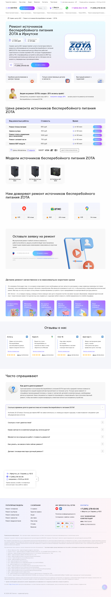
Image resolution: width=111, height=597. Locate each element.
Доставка (34, 518)
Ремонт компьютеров (12, 515)
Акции (30, 2)
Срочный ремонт (28, 8)
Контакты (45, 2)
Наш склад (22, 2)
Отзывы (33, 524)
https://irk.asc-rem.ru (14, 584)
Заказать (97, 127)
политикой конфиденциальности (45, 258)
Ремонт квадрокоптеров (13, 521)
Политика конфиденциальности (65, 514)
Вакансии (37, 2)
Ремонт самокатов (11, 518)
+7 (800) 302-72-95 (79, 8)
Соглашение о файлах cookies (65, 517)
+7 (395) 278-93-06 (97, 8)
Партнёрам (53, 2)
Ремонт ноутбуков (11, 512)
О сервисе (34, 509)
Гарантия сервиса (11, 2)
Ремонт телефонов (12, 509)
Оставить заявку (40, 65)
